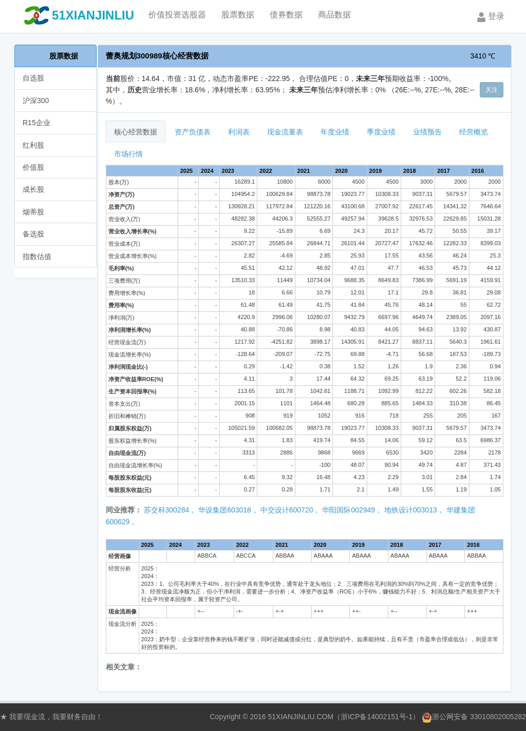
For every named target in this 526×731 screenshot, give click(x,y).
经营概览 (473, 132)
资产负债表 (193, 132)
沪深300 (36, 100)
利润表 (239, 132)
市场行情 (128, 154)
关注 (491, 89)
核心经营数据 (135, 132)
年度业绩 (335, 132)
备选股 (33, 234)
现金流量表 (285, 132)
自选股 (33, 78)
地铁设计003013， (414, 510)
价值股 (33, 167)
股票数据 (63, 56)
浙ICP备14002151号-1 (376, 717)
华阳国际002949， (352, 510)
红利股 (33, 145)
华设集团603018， (228, 510)
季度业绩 (381, 132)
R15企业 (36, 122)
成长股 (33, 189)
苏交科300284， (170, 510)
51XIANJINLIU (93, 15)
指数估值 (37, 256)
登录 (489, 17)
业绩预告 (427, 132)
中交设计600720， (290, 510)
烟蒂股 (33, 212)
